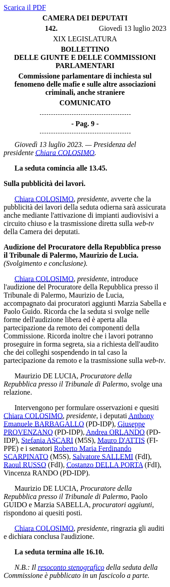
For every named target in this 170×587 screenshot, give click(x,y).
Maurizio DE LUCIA (46, 376)
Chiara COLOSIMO (64, 153)
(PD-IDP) (100, 424)
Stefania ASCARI (47, 440)
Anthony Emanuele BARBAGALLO (79, 420)
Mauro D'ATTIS (121, 440)
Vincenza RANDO (31, 473)
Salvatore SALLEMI (103, 456)
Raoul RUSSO (25, 465)
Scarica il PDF (25, 7)
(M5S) (84, 440)
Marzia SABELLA (61, 505)
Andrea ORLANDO (115, 432)
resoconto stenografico (71, 567)
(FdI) (142, 456)
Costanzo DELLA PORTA (105, 465)
